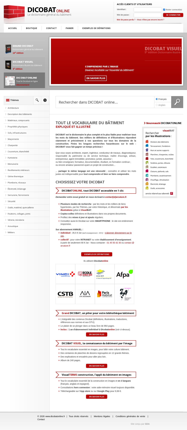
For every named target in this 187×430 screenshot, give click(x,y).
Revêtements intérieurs (18, 170)
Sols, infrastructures (17, 132)
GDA (147, 424)
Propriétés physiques (18, 126)
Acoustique (13, 226)
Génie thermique (15, 176)
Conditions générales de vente (130, 416)
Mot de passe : (123, 15)
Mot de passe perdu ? (126, 19)
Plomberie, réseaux (17, 182)
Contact (51, 28)
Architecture (13, 108)
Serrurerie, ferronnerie (18, 195)
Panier (69, 28)
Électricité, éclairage (17, 188)
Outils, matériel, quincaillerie (21, 207)
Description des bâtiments (20, 114)
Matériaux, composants (18, 120)
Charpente (13, 145)
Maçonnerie (13, 139)
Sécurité (11, 201)
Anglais (162, 105)
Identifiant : (122, 9)
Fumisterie (12, 157)
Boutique (31, 28)
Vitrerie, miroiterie (16, 220)
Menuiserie (13, 164)
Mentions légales (102, 416)
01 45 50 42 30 (114, 242)
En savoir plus (96, 334)
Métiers (11, 232)
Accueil (12, 28)
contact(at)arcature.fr (115, 197)
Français (161, 99)
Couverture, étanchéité (18, 151)
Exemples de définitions (96, 28)
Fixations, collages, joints (19, 213)
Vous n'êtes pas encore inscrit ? (150, 19)
